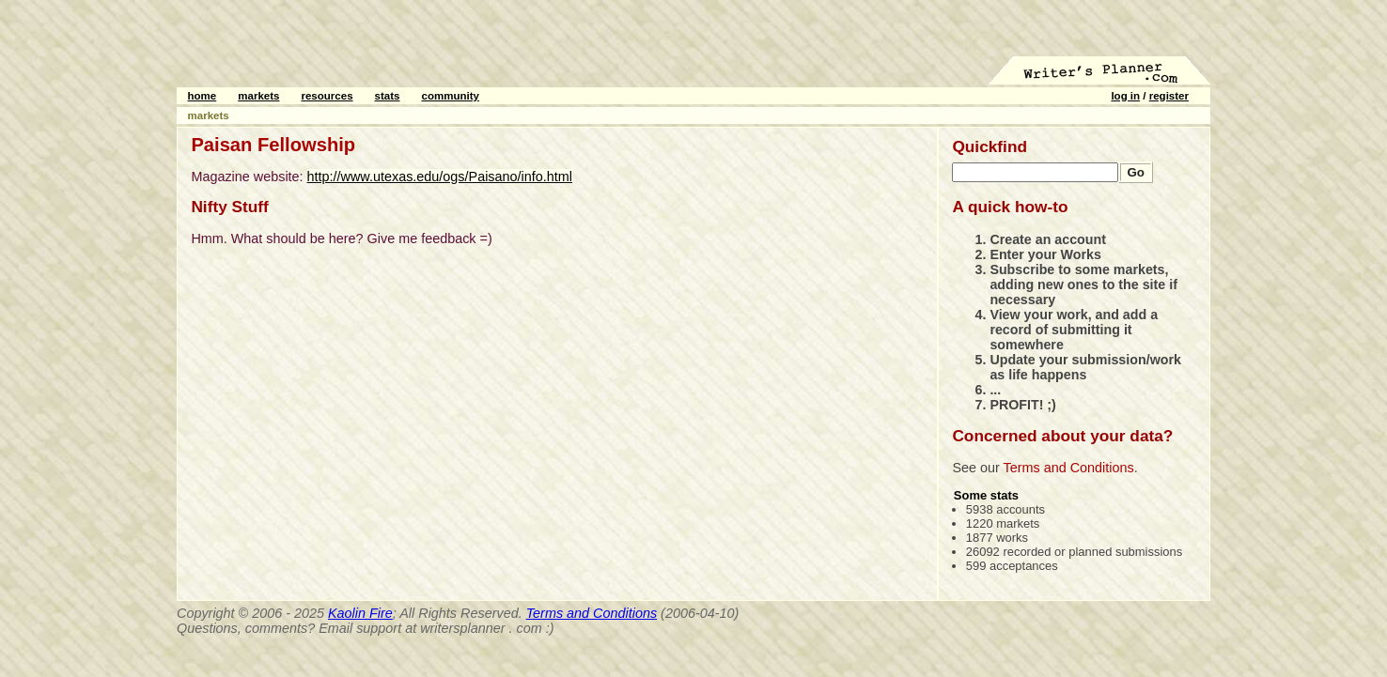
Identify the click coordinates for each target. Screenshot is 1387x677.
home (202, 95)
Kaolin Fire (360, 613)
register (1169, 95)
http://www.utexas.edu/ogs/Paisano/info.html (439, 176)
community (450, 95)
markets (258, 95)
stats (387, 95)
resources (326, 95)
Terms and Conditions (1069, 467)
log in (1125, 95)
